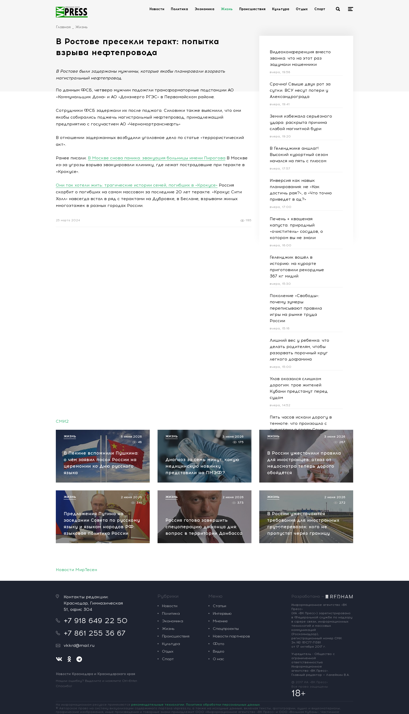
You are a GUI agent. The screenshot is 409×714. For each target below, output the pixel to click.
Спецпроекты (226, 628)
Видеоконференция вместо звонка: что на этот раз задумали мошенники (300, 58)
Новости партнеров (231, 636)
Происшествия (252, 9)
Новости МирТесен (76, 569)
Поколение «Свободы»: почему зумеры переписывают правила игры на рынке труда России (296, 308)
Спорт (319, 9)
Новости (156, 9)
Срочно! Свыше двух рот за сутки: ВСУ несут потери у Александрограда (300, 90)
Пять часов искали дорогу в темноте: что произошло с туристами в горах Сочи (301, 423)
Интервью (222, 613)
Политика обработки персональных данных (223, 704)
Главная (63, 27)
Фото (218, 644)
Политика (179, 9)
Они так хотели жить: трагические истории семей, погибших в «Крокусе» (137, 185)
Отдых (302, 9)
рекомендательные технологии (157, 704)
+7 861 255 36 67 (94, 633)
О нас (218, 659)
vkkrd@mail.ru (79, 645)
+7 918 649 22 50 (96, 620)
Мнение (220, 621)
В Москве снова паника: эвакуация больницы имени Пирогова (156, 157)
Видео (218, 651)
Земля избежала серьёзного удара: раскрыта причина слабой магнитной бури (301, 122)
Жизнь (227, 9)
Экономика (204, 9)
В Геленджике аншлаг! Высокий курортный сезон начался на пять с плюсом (299, 154)
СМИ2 (62, 421)
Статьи (219, 606)
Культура (280, 9)
